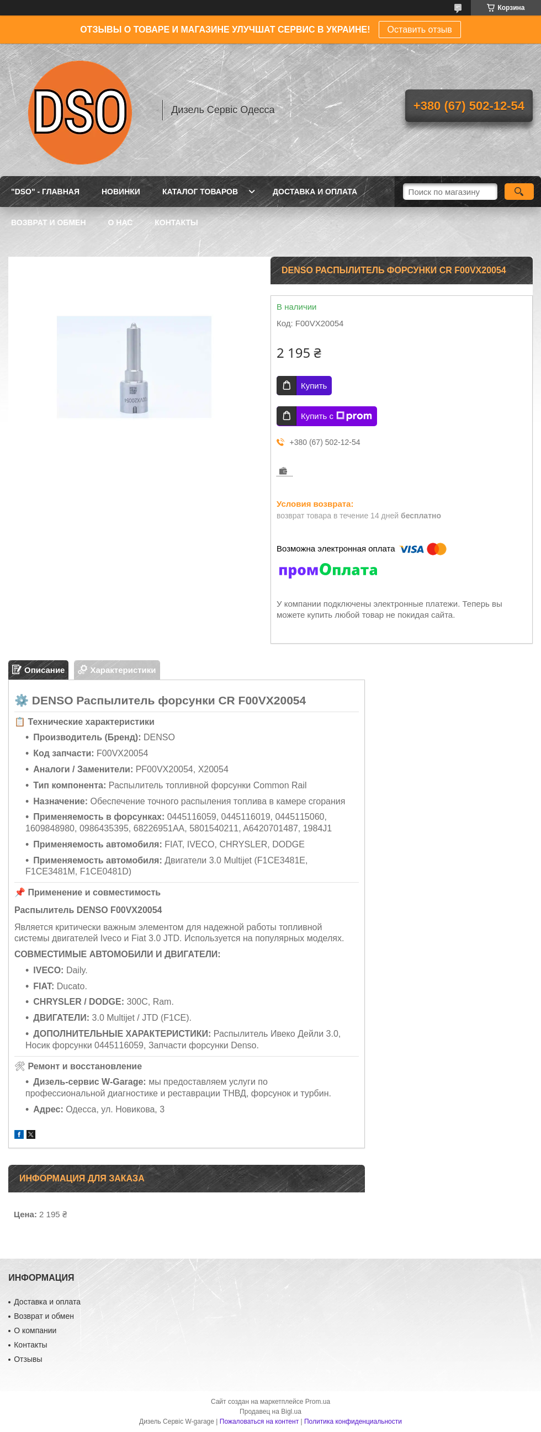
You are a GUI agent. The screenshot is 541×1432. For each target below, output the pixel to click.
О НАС (120, 222)
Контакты (30, 1344)
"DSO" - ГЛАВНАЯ (45, 191)
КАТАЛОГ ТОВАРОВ (200, 191)
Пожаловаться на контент (259, 1421)
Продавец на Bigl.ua (270, 1411)
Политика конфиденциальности (353, 1421)
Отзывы (28, 1359)
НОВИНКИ (121, 191)
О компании (35, 1330)
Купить (314, 385)
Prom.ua (317, 1402)
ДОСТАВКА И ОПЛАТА (315, 191)
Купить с (336, 416)
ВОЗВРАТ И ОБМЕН (48, 222)
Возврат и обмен (44, 1316)
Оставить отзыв (420, 29)
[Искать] (519, 191)
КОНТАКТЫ (176, 222)
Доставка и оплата (47, 1301)
